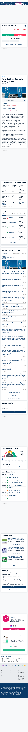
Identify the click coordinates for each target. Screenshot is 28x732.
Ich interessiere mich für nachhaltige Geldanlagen (12, 580)
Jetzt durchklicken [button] (16, 544)
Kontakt (2, 670)
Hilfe (11, 670)
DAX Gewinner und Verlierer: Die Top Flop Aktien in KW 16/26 (16, 556)
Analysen (13, 108)
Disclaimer (20, 674)
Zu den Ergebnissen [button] (14, 590)
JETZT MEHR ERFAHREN (14, 650)
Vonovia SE (5, 103)
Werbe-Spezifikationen (13, 675)
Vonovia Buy (12, 227)
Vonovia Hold (12, 222)
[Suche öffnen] (23, 4)
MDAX (5, 661)
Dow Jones (10, 661)
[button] (18, 4)
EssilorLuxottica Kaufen (15, 493)
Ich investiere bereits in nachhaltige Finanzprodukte (12, 577)
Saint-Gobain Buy (13, 480)
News (8, 108)
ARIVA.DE (12, 694)
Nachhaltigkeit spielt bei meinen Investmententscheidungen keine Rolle (13, 584)
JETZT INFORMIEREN (14, 629)
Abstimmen (14, 587)
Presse (2, 674)
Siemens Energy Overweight (16, 485)
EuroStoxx (15, 661)
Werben (11, 672)
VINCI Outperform (13, 477)
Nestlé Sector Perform (14, 490)
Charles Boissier (4, 203)
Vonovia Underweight (12, 218)
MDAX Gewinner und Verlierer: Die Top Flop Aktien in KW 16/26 (16, 539)
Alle (2, 658)
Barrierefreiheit (21, 681)
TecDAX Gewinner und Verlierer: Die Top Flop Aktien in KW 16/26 (16, 547)
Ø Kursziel (21, 202)
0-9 (4, 658)
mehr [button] (14, 565)
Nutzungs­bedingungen (21, 676)
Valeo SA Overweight (14, 475)
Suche (14, 412)
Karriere (3, 672)
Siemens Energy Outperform (16, 482)
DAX (2, 661)
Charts (4, 108)
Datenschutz (21, 672)
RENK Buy (11, 487)
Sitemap (3, 675)
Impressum (20, 670)
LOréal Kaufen (12, 498)
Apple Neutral (12, 495)
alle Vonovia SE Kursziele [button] (14, 467)
